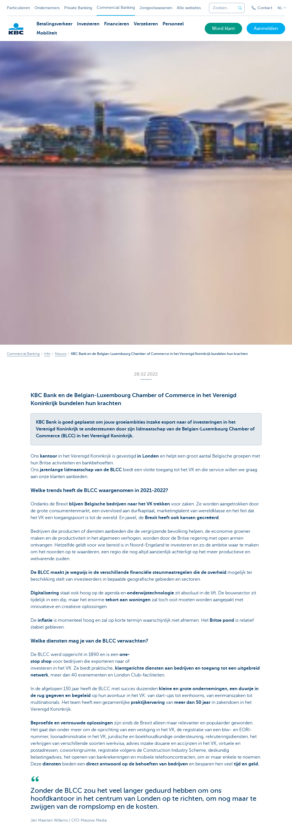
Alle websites (189, 8)
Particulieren (18, 8)
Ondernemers (47, 8)
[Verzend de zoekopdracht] (240, 8)
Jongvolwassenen (155, 8)
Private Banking (78, 8)
